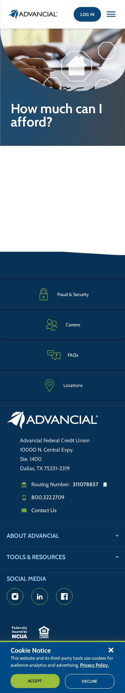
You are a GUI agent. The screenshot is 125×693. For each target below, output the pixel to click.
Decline (89, 681)
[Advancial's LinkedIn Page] (39, 596)
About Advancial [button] (33, 535)
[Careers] (62, 324)
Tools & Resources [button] (36, 557)
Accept (35, 680)
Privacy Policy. (94, 665)
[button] (111, 649)
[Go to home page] (52, 421)
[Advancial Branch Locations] (62, 385)
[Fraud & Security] (62, 294)
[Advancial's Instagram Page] (15, 596)
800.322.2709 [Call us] (47, 497)
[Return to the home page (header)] (33, 14)
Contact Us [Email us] (44, 510)
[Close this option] (111, 14)
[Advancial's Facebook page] (64, 596)
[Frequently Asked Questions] (62, 355)
